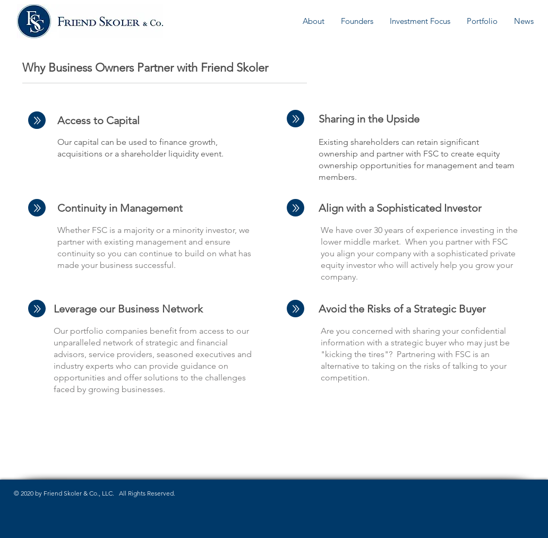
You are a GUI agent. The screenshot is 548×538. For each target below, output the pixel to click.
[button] (313, 21)
